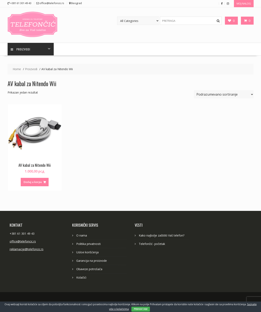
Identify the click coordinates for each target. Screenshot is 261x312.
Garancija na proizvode (91, 261)
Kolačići (81, 277)
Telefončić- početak (152, 244)
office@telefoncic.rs (23, 241)
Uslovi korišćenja (87, 252)
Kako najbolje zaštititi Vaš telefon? (161, 235)
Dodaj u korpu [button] (33, 182)
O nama (81, 235)
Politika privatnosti (88, 244)
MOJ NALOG (244, 3)
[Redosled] (224, 94)
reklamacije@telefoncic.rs (26, 249)
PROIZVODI (20, 49)
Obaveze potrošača (89, 269)
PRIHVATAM (140, 309)
